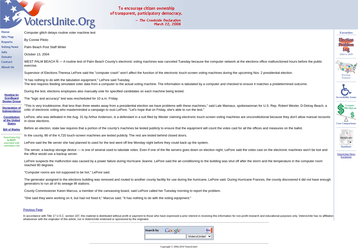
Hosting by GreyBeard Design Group (11, 98)
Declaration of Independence (11, 109)
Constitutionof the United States (11, 120)
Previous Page (33, 210)
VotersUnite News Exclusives (346, 155)
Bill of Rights (11, 129)
